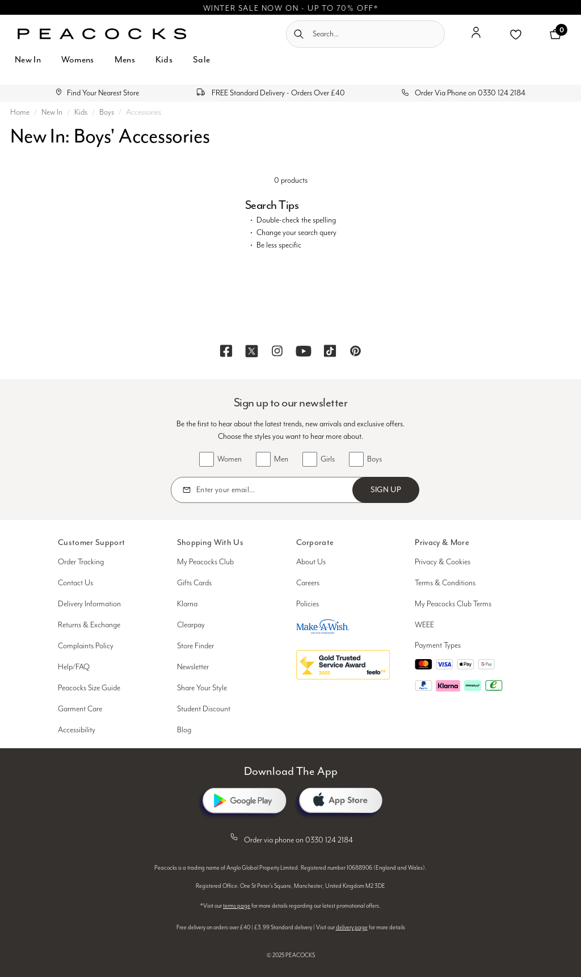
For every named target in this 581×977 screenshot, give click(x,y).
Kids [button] (163, 59)
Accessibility (76, 730)
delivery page (352, 927)
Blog (184, 730)
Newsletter (193, 667)
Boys (374, 459)
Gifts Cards (194, 583)
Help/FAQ (74, 667)
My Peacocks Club (205, 562)
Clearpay (191, 625)
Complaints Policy (85, 646)
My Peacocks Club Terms (453, 604)
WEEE (424, 625)
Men (281, 459)
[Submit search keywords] (299, 34)
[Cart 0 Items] (555, 34)
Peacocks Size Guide (89, 688)
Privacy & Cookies (442, 562)
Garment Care (80, 709)
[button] (476, 37)
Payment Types (438, 645)
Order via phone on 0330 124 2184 (290, 838)
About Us (311, 562)
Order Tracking (81, 562)
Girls (328, 459)
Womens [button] (77, 59)
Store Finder (195, 646)
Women (229, 459)
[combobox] (365, 34)
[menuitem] (28, 66)
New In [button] (28, 59)
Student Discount (203, 709)
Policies (307, 604)
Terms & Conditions (445, 583)
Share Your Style (202, 688)
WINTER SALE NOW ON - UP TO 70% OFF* (290, 8)
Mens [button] (125, 59)
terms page (236, 906)
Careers (307, 583)
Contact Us (75, 583)
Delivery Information (89, 604)
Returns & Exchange (89, 625)
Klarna (187, 604)
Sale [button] (201, 59)
